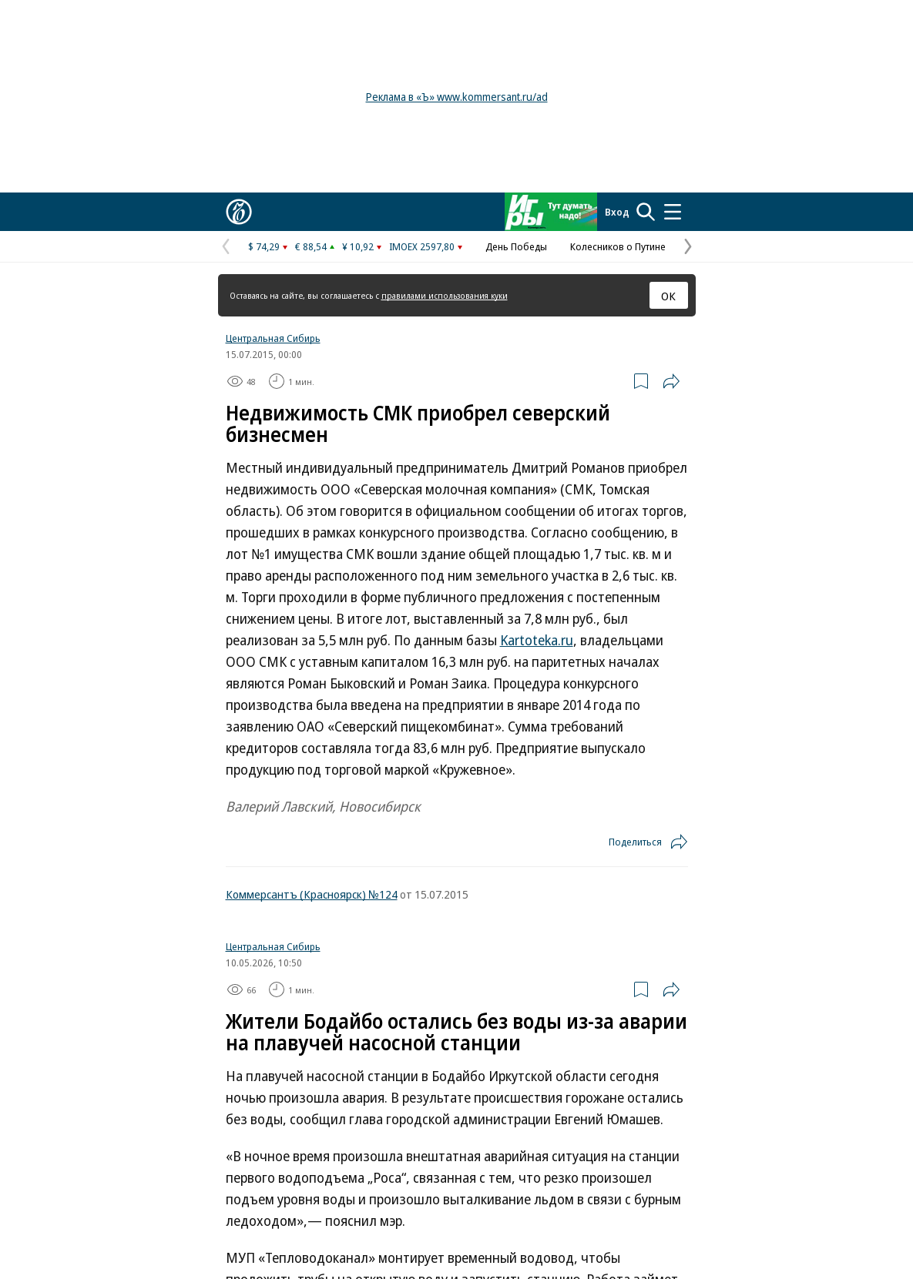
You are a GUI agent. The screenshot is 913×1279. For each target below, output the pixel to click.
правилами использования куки (444, 295)
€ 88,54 (311, 246)
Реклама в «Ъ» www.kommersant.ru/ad (457, 96)
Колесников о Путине (618, 246)
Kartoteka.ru (536, 640)
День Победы (516, 246)
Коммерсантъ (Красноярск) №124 (312, 894)
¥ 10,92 (358, 246)
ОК (668, 295)
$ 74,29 (264, 246)
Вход (617, 212)
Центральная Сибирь (273, 338)
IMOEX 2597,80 (422, 246)
